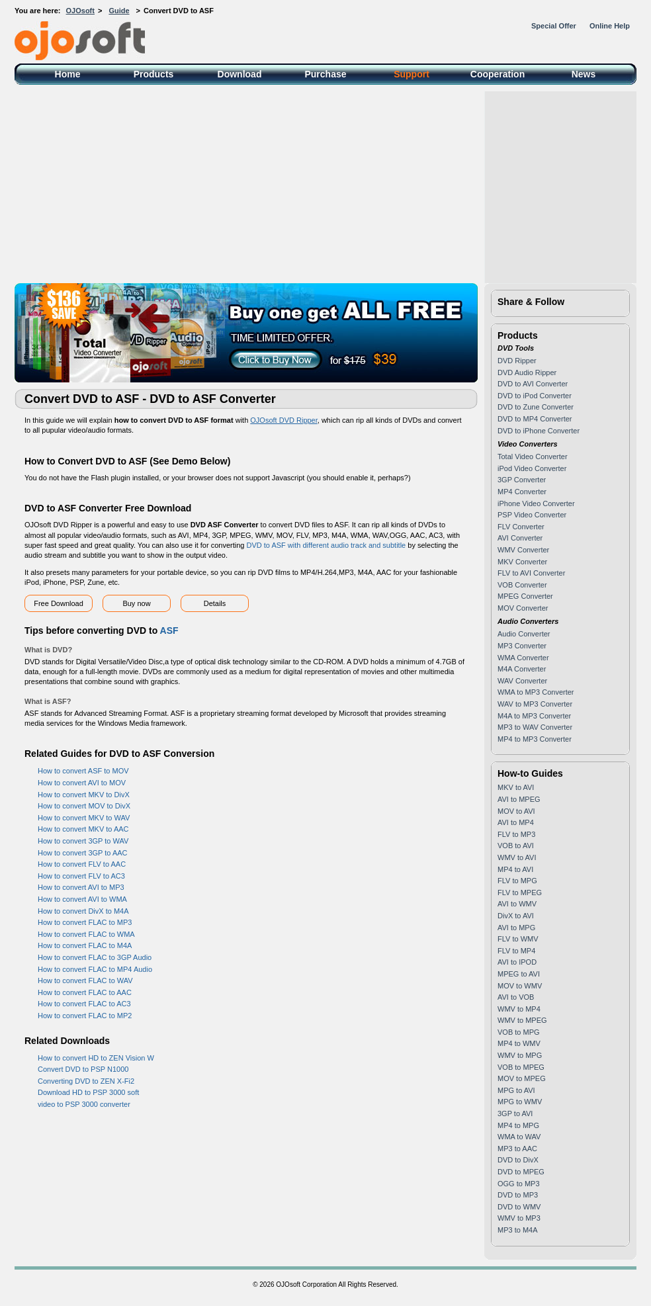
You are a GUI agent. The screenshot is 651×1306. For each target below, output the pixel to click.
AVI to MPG (516, 928)
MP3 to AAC (517, 1149)
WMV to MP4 (519, 1009)
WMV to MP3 (519, 1218)
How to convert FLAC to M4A (85, 945)
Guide (118, 11)
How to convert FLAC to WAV (85, 980)
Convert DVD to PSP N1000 (83, 1069)
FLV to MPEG (520, 892)
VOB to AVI (516, 845)
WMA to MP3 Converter (536, 692)
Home (68, 74)
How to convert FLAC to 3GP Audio (95, 957)
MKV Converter (522, 562)
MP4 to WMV (519, 1043)
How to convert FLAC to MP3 (85, 922)
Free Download (58, 603)
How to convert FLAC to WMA (86, 934)
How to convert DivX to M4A (83, 911)
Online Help (609, 26)
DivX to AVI (516, 916)
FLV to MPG (517, 881)
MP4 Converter (522, 492)
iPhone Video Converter (536, 503)
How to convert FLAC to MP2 (85, 1016)
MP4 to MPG (518, 1125)
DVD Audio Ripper (527, 372)
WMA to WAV (519, 1137)
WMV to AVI (517, 857)
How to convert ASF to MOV (83, 771)
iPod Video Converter (532, 468)
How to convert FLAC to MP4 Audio (95, 969)
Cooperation (497, 74)
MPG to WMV (520, 1102)
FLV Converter (521, 527)
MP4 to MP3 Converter (535, 739)
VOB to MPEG (521, 1067)
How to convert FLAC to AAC (85, 992)
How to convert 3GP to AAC (83, 853)
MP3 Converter (522, 646)
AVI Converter (520, 538)
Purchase (325, 74)
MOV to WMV (520, 986)
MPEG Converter (525, 596)
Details (215, 603)
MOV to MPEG (522, 1078)
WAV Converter (522, 681)
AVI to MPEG (519, 799)
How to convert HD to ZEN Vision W (96, 1058)
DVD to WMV (519, 1207)
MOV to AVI (516, 811)
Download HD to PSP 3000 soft (88, 1092)
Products (154, 74)
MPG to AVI (516, 1090)
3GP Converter (522, 480)
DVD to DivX (518, 1160)
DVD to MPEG (521, 1172)
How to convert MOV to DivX (84, 806)
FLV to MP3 (516, 834)
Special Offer (553, 26)
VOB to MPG (519, 1032)
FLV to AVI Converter (531, 573)
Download (240, 74)
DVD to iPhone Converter (539, 431)
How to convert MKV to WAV (84, 818)
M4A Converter (522, 669)
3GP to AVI (515, 1113)
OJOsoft (80, 11)
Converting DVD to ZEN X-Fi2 (86, 1081)
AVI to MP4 (516, 822)
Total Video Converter (533, 456)
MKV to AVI (516, 787)
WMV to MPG (520, 1055)
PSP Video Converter (532, 515)
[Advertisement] (325, 184)
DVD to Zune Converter (536, 407)
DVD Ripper (517, 361)
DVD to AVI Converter (533, 384)
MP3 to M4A (518, 1230)
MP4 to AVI (515, 869)
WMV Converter (523, 550)
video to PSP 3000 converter (84, 1104)
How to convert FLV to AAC (82, 864)
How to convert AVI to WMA (82, 899)
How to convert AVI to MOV (82, 783)
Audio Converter (524, 634)
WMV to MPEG (522, 1020)
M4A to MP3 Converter (534, 716)
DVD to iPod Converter (535, 396)
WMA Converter (523, 658)
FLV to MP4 (516, 951)
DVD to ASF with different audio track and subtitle (326, 545)
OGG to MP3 (519, 1184)
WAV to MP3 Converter (535, 704)
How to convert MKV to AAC (83, 829)
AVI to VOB (516, 997)
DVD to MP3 (518, 1195)
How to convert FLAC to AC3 (84, 1004)
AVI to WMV (517, 904)
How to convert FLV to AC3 (81, 876)
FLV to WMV (518, 939)
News (584, 74)
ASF (169, 630)
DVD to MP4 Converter (535, 419)
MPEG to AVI (519, 974)
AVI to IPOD (517, 962)
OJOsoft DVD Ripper (283, 420)
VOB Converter (522, 585)
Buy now (136, 603)
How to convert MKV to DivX (84, 795)
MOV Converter (523, 608)
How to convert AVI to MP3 (81, 887)
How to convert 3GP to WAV (83, 841)
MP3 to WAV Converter (535, 727)
